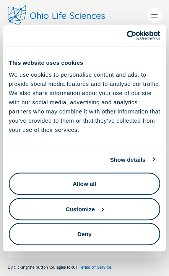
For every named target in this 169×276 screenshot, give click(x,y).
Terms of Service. (95, 267)
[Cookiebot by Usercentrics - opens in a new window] (126, 36)
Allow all (84, 184)
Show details (128, 159)
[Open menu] (154, 15)
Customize (84, 208)
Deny (84, 234)
